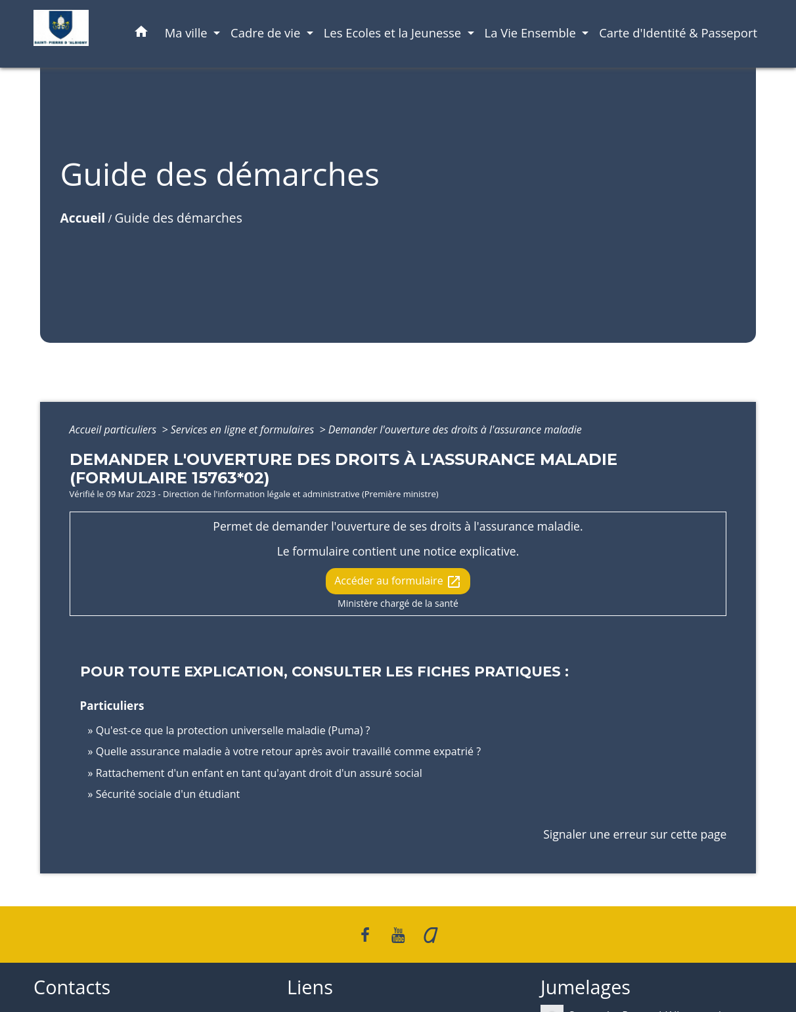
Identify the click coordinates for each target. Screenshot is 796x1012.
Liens (310, 987)
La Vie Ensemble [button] (532, 32)
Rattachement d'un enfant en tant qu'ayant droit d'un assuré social (259, 773)
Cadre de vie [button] (267, 32)
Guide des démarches (178, 218)
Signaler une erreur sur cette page (634, 834)
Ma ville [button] (188, 32)
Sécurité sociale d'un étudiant (168, 794)
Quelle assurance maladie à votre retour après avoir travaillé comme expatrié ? (288, 751)
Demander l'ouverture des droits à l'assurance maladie (455, 429)
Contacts (71, 987)
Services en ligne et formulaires (244, 429)
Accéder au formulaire (398, 581)
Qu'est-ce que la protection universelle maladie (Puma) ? (233, 730)
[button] (141, 33)
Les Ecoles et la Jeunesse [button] (394, 32)
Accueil (83, 218)
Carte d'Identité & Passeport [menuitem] (678, 32)
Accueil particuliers (115, 429)
